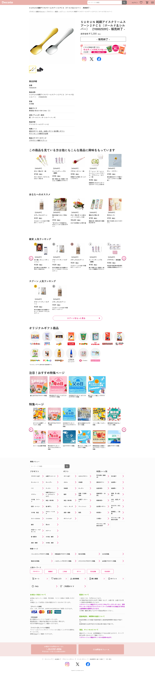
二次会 (65, 571)
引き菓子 (107, 571)
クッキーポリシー (82, 659)
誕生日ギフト (34, 131)
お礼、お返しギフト (46, 131)
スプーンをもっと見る (76, 318)
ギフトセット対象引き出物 (38, 133)
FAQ (41, 623)
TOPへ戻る (109, 659)
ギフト (79, 571)
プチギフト (33, 140)
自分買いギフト (59, 131)
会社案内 (57, 659)
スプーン (44, 140)
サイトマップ (48, 659)
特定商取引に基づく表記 (96, 659)
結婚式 (50, 571)
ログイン (135, 2)
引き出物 (93, 571)
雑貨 (39, 140)
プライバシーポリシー (68, 659)
